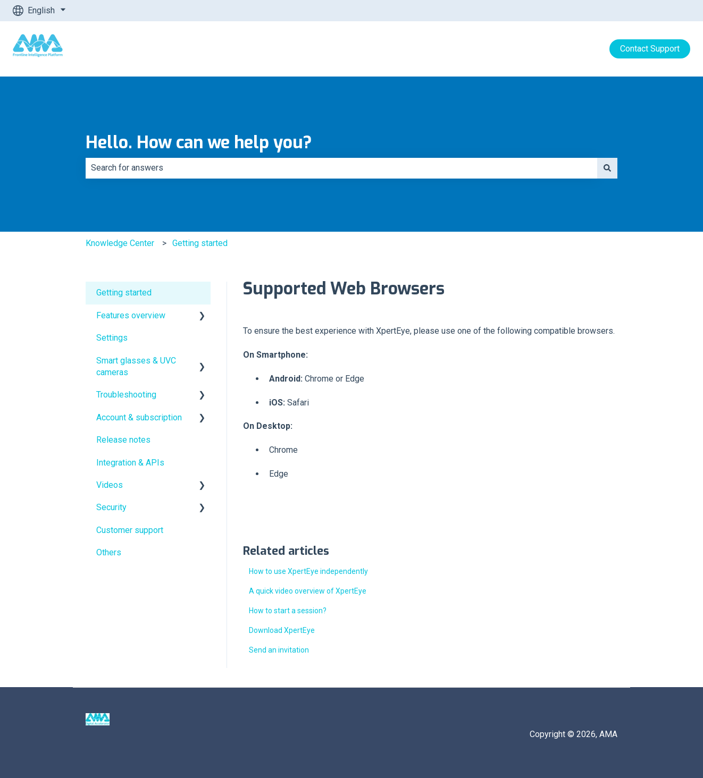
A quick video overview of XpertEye (307, 591)
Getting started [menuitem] (124, 292)
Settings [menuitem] (112, 338)
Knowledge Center (120, 243)
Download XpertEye (282, 630)
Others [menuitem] (108, 552)
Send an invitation (279, 650)
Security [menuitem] (111, 507)
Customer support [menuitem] (129, 530)
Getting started (200, 243)
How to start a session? (288, 610)
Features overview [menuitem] (130, 315)
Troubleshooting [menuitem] (126, 395)
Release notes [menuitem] (123, 440)
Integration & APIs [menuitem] (130, 463)
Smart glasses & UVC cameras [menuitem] (136, 366)
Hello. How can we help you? (199, 142)
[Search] (607, 168)
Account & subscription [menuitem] (139, 417)
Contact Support (650, 49)
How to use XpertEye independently (308, 571)
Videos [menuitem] (109, 485)
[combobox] (341, 168)
